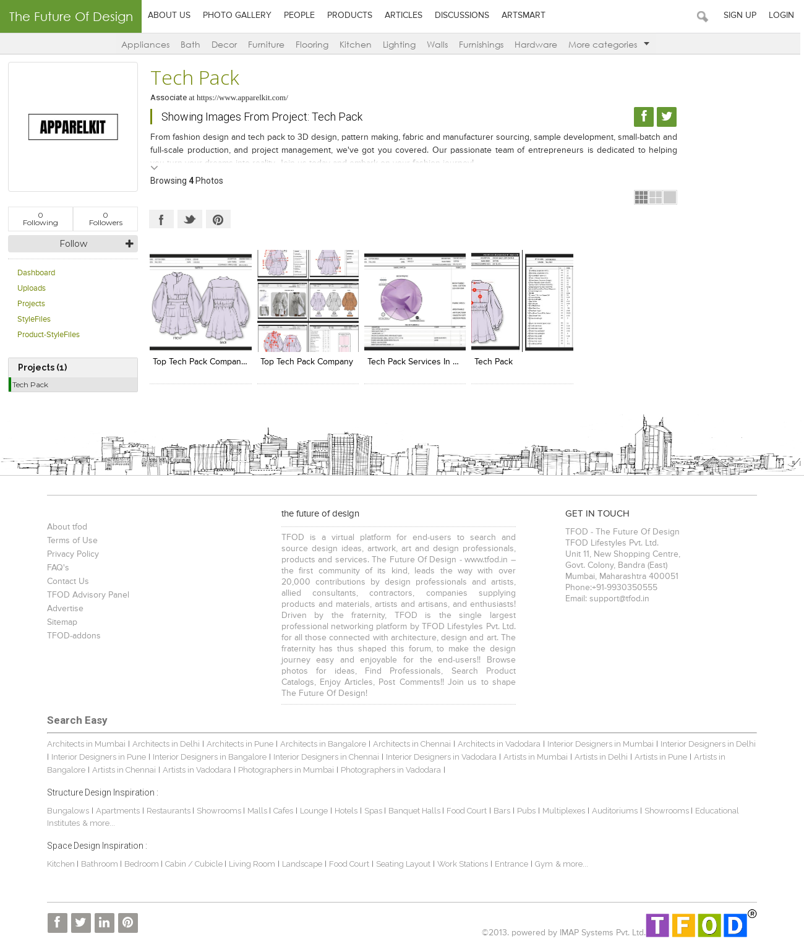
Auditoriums (613, 810)
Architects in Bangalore (322, 743)
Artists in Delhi (600, 756)
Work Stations (461, 863)
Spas (373, 810)
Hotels (344, 810)
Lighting (401, 44)
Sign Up (743, 15)
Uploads (31, 289)
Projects (31, 304)
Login (785, 15)
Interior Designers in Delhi (707, 743)
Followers (105, 218)
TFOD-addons (73, 635)
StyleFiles (34, 319)
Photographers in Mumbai (285, 769)
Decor (226, 44)
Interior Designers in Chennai (325, 756)
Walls (439, 44)
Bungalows (67, 810)
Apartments (117, 810)
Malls (257, 810)
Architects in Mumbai (85, 743)
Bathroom (99, 863)
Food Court (465, 810)
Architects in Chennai (411, 743)
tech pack (492, 361)
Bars (500, 810)
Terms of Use (71, 540)
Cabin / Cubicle (193, 863)
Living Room (251, 863)
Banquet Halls (414, 810)
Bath (192, 44)
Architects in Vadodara (497, 743)
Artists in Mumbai (534, 756)
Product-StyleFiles (48, 335)
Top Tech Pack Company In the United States (239, 361)
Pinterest (218, 219)
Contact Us (67, 581)
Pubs (525, 810)
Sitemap (61, 621)
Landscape (301, 863)
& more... (97, 823)
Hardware (537, 44)
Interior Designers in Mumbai (599, 743)
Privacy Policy (72, 553)
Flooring (313, 44)
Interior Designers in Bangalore (208, 756)
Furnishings (483, 44)
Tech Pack (30, 384)
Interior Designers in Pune (97, 756)
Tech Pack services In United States (434, 361)
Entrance (510, 863)
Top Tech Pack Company (306, 361)
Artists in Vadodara (195, 769)
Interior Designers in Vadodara (440, 756)
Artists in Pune (659, 756)
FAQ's (57, 567)
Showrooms (218, 810)
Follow (73, 243)
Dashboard (36, 273)
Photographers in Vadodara (390, 769)
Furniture (268, 44)
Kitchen (357, 44)
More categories (610, 44)
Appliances (147, 44)
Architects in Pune (238, 743)
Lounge (313, 810)
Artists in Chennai (123, 769)
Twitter (189, 219)
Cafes (282, 810)
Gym (543, 863)
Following (40, 218)
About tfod (66, 526)
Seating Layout (402, 863)
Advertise (64, 608)
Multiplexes (562, 810)
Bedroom (141, 863)
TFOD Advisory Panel (87, 594)
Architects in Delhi (165, 743)
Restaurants (168, 810)
